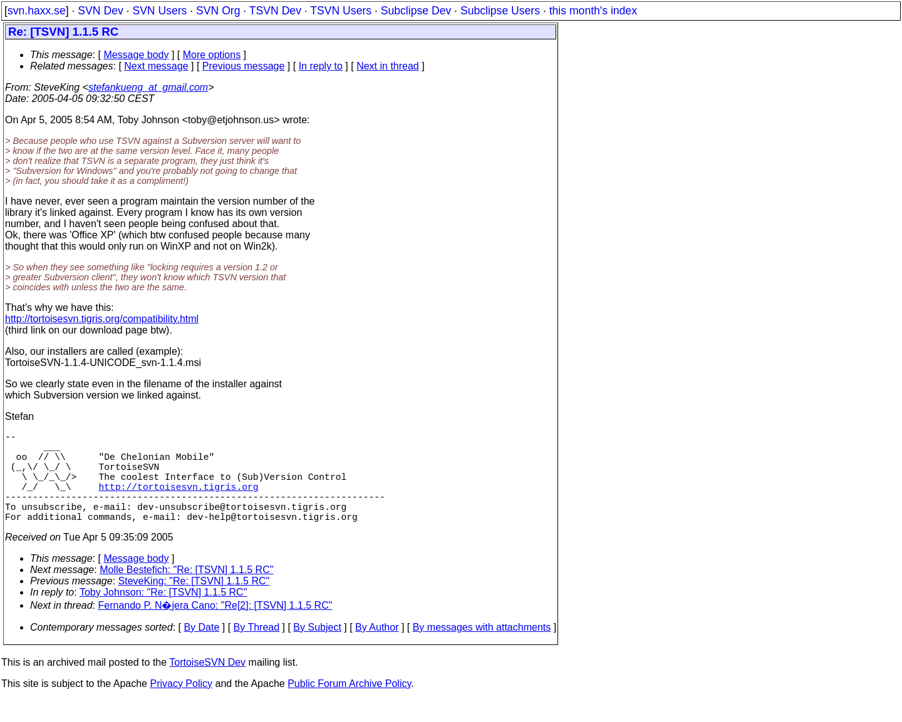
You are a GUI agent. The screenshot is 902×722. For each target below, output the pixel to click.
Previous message (243, 66)
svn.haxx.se (37, 10)
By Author (376, 649)
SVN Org (218, 10)
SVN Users (159, 10)
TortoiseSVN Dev (207, 684)
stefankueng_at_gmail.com (148, 87)
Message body (135, 54)
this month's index (593, 10)
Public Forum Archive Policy (349, 706)
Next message (156, 66)
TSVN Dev (275, 10)
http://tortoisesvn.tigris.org (179, 501)
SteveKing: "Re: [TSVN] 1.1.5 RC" (194, 603)
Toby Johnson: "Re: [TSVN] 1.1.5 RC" (163, 614)
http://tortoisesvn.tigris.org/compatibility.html (102, 318)
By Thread (257, 649)
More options (212, 54)
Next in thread (387, 66)
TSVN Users (340, 10)
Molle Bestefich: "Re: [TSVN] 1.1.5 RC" (186, 592)
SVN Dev (100, 10)
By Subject (317, 649)
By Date (201, 649)
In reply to (321, 66)
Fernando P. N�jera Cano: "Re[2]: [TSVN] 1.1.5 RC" (215, 628)
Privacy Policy (181, 706)
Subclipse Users (500, 10)
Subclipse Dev (416, 10)
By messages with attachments (482, 649)
